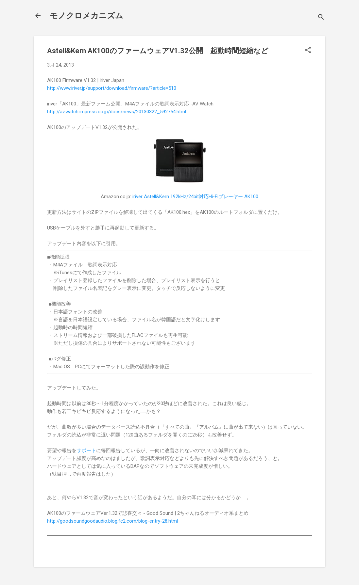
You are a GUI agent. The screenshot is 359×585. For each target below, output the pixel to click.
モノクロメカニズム (86, 15)
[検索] (321, 18)
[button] (308, 50)
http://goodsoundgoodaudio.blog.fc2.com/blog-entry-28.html (112, 521)
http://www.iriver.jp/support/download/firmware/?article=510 (111, 88)
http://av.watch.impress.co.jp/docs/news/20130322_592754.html (116, 112)
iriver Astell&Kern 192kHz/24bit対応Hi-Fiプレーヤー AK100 (195, 196)
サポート (86, 450)
